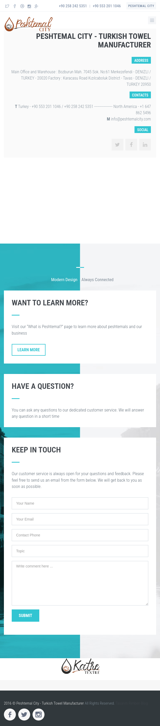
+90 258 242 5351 (73, 6)
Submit (25, 615)
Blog (144, 703)
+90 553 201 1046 (107, 6)
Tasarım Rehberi (128, 703)
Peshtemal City (141, 6)
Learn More (28, 349)
